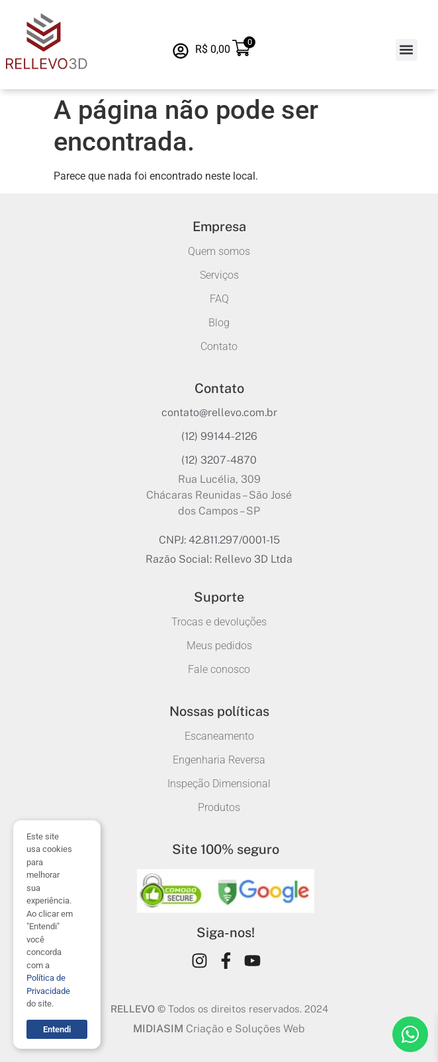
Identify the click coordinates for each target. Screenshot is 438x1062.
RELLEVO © (137, 1008)
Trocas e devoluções (219, 622)
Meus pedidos (219, 645)
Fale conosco (219, 669)
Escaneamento (219, 736)
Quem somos (219, 251)
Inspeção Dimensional (219, 783)
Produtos (219, 807)
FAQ (219, 299)
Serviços (219, 275)
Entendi (57, 1029)
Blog (219, 322)
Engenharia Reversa (219, 760)
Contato (219, 346)
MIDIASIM (158, 1028)
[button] (406, 50)
